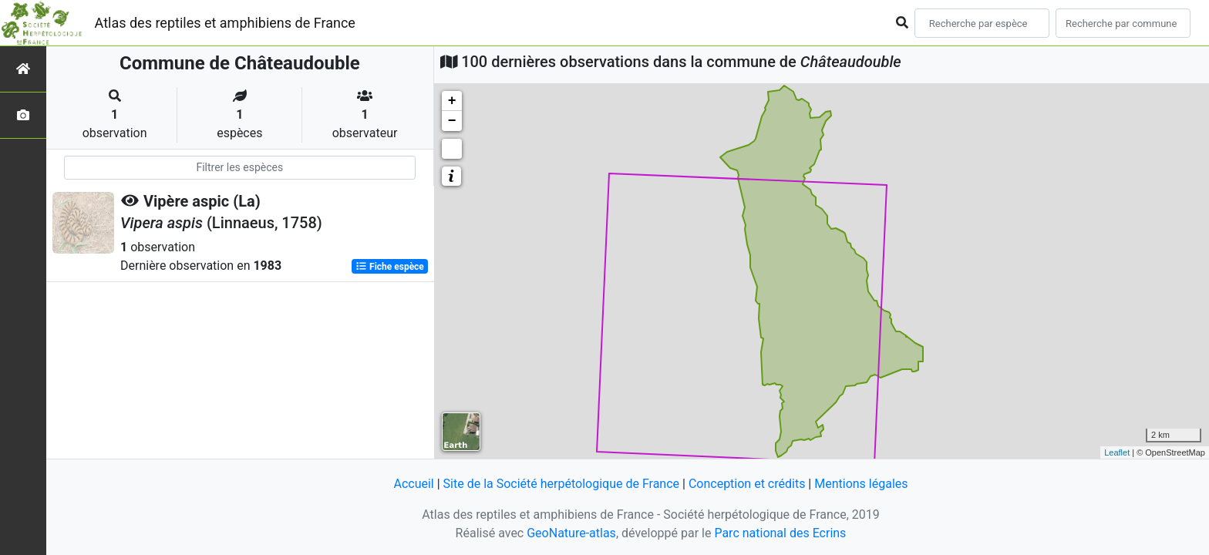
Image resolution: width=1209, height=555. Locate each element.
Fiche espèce (389, 266)
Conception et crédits (747, 483)
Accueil (413, 483)
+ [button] (452, 101)
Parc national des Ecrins (780, 533)
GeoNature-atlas (571, 533)
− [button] (452, 121)
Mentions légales (861, 483)
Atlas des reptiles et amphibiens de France (225, 23)
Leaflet (1117, 452)
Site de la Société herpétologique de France (561, 483)
